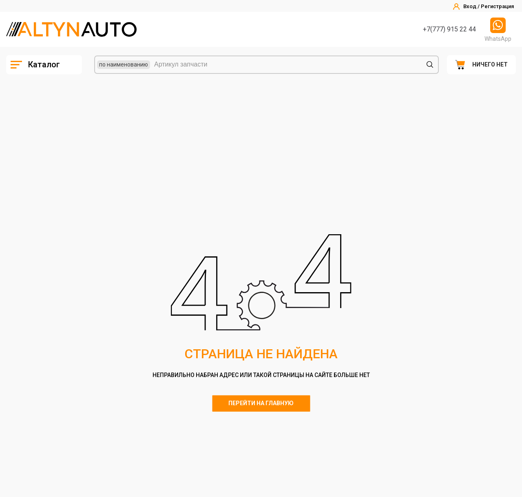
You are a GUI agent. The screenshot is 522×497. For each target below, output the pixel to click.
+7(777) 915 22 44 (449, 29)
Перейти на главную (261, 403)
